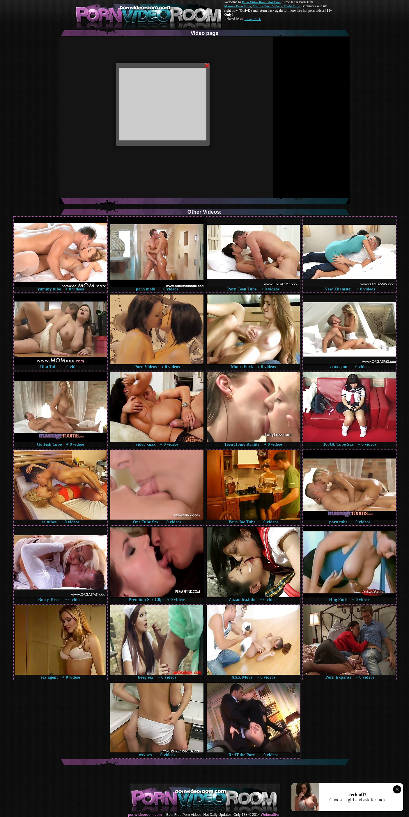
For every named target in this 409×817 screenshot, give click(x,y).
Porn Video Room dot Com (261, 2)
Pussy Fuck (253, 19)
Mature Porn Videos (267, 6)
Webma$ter (270, 815)
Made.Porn (292, 6)
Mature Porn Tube (237, 6)
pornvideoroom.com (145, 815)
